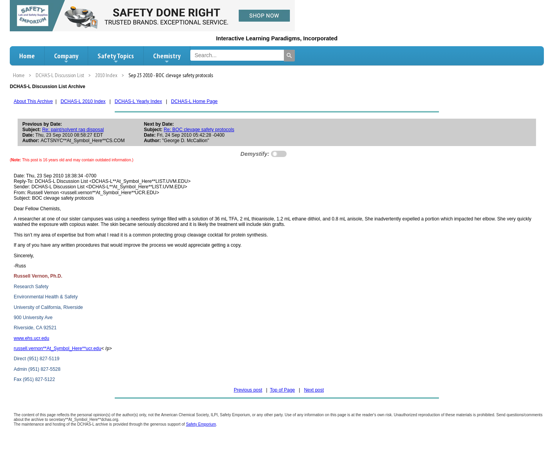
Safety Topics (115, 58)
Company (66, 58)
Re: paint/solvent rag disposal (73, 129)
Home (27, 55)
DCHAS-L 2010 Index (83, 101)
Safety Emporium (201, 424)
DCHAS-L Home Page (194, 101)
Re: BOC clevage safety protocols (199, 129)
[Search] (289, 55)
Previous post (248, 390)
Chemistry (167, 58)
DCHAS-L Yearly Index (138, 101)
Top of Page (282, 390)
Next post (314, 390)
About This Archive (33, 101)
